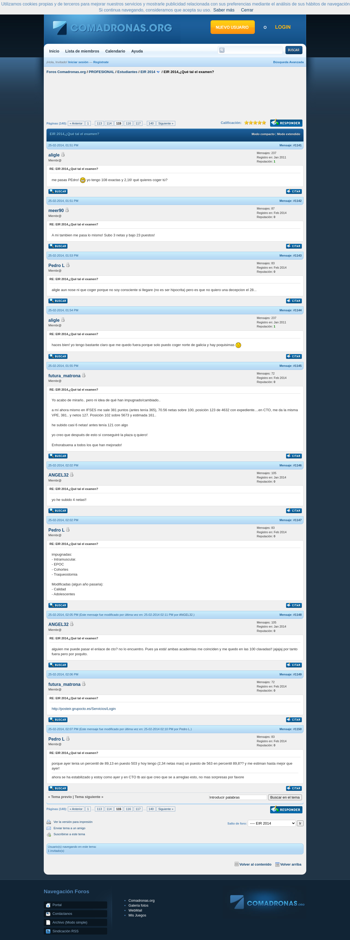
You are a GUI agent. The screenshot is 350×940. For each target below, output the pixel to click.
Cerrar (247, 10)
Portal (57, 905)
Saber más (223, 10)
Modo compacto (263, 134)
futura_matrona (64, 375)
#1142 (297, 200)
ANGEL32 (58, 475)
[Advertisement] (175, 96)
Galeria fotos (138, 905)
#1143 (297, 255)
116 (128, 123)
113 (99, 123)
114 (109, 123)
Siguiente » (165, 123)
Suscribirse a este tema (69, 834)
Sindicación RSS (65, 931)
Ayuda (137, 51)
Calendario (115, 51)
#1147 (297, 520)
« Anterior (76, 123)
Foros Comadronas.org (66, 72)
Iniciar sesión (78, 62)
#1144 (297, 310)
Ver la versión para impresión (73, 821)
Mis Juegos (137, 915)
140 (151, 123)
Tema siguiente (87, 797)
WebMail (135, 910)
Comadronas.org (141, 900)
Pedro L (56, 265)
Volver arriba (290, 864)
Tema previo (61, 797)
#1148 (297, 614)
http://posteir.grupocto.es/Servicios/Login (84, 709)
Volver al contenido (256, 864)
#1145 (297, 365)
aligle (54, 155)
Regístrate (101, 62)
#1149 (297, 674)
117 (138, 123)
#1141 (297, 145)
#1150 (297, 729)
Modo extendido (288, 134)
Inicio (54, 51)
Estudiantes (127, 72)
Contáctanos (62, 914)
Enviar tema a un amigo (69, 828)
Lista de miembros (82, 51)
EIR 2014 (148, 72)
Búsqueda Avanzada (288, 62)
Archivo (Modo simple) (69, 922)
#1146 (297, 465)
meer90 (56, 210)
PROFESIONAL (102, 72)
